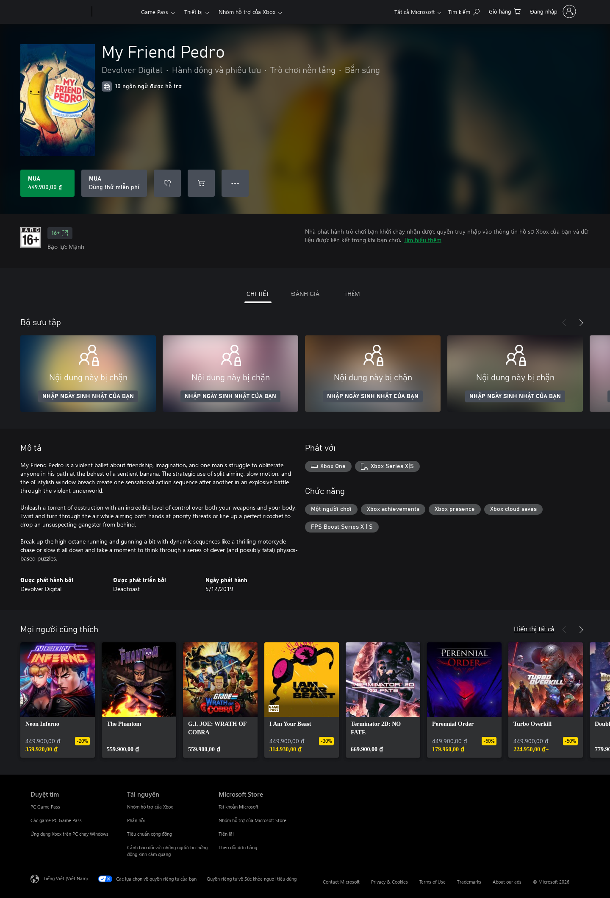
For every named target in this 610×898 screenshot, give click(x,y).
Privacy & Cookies (389, 881)
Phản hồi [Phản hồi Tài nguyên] (136, 820)
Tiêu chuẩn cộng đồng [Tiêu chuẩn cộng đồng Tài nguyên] (149, 834)
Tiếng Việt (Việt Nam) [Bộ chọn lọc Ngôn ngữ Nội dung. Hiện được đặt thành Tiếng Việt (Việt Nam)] (65, 878)
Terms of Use (432, 881)
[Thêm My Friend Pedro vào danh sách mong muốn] (167, 183)
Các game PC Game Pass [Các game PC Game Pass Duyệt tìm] (56, 820)
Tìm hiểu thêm (422, 240)
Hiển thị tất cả (534, 628)
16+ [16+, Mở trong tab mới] (60, 233)
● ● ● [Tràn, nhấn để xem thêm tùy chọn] (235, 183)
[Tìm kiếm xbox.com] (463, 10)
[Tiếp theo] (581, 323)
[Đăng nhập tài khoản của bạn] (552, 11)
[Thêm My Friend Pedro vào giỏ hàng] (201, 183)
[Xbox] (115, 11)
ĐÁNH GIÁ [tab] (305, 294)
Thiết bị (193, 11)
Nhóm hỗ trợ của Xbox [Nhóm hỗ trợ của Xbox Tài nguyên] (150, 806)
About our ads (507, 881)
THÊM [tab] (352, 294)
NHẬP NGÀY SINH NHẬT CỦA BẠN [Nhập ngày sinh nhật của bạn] (88, 396)
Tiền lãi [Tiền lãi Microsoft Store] (226, 834)
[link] (57, 700)
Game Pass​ (154, 11)
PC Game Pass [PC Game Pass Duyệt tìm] (45, 806)
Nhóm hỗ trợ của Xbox (247, 11)
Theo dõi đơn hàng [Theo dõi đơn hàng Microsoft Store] (238, 847)
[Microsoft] (59, 11)
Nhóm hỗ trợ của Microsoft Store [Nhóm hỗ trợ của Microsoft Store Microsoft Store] (252, 820)
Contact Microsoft (341, 881)
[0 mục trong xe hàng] (505, 11)
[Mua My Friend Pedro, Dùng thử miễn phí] (114, 183)
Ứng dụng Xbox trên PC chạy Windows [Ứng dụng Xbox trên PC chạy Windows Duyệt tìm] (69, 834)
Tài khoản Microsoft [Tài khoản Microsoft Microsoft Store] (238, 806)
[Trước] (564, 323)
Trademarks (469, 881)
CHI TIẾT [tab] (258, 294)
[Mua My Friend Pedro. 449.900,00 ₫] (47, 183)
